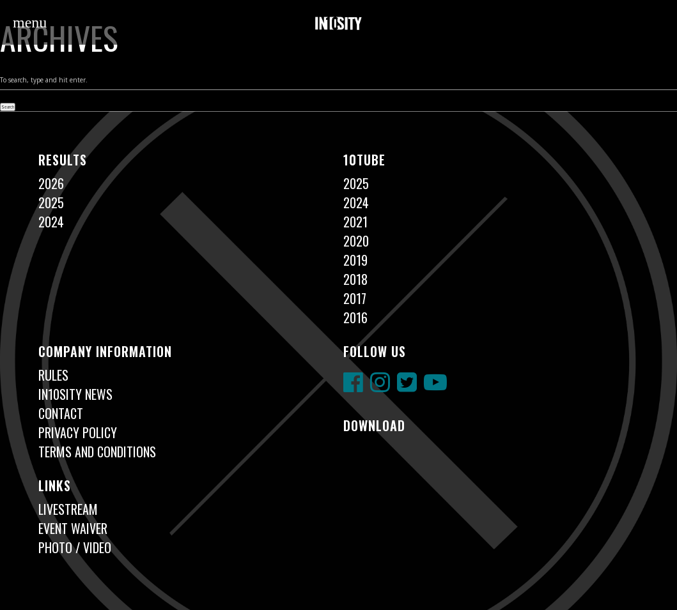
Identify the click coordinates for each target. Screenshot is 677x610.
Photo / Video (74, 547)
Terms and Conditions (97, 451)
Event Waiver (72, 528)
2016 (355, 317)
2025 (51, 202)
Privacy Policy (77, 432)
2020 (356, 240)
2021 (355, 221)
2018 (355, 279)
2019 (355, 260)
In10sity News (75, 394)
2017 (354, 298)
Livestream (68, 509)
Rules (53, 375)
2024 (51, 221)
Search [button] (7, 107)
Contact (60, 413)
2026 (51, 183)
